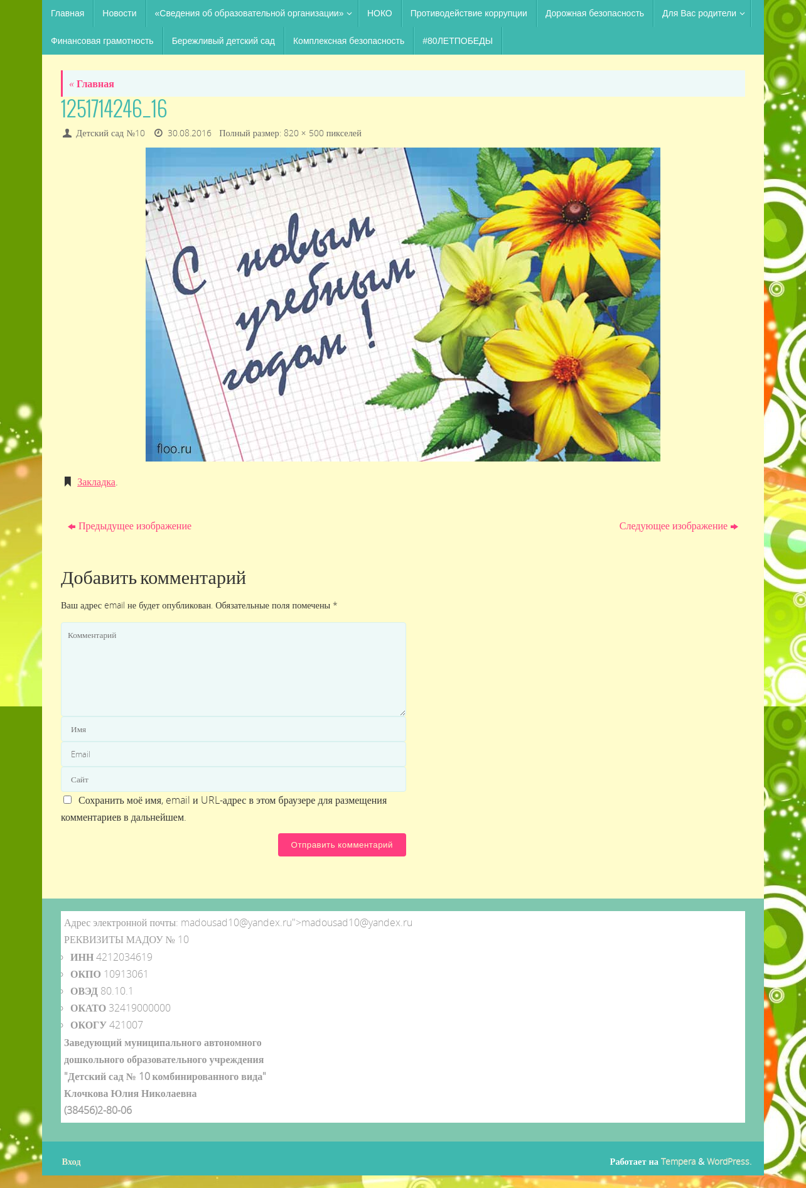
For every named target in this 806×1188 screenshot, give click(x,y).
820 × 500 (304, 133)
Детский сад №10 (110, 133)
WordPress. (729, 1161)
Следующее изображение (679, 525)
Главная (91, 83)
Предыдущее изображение (129, 525)
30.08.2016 (190, 133)
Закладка (96, 482)
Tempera (678, 1161)
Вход (71, 1161)
